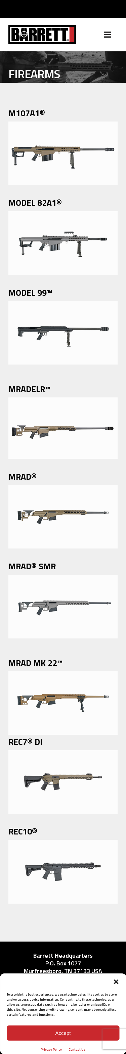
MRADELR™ (29, 389)
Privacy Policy (51, 1049)
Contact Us (77, 1049)
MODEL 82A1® (35, 202)
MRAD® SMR (32, 566)
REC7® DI (25, 741)
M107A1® (26, 113)
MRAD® (22, 476)
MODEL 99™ (30, 292)
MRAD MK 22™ (35, 663)
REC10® (22, 831)
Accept (63, 1033)
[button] (116, 981)
